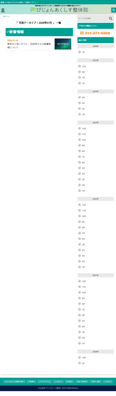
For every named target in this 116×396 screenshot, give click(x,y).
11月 (84, 134)
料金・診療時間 (89, 382)
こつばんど (63, 382)
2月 (83, 108)
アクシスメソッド (48, 382)
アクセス (7, 386)
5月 (83, 97)
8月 (83, 72)
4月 (83, 173)
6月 (83, 162)
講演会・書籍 (104, 382)
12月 (84, 66)
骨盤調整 (34, 382)
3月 (83, 103)
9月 (83, 145)
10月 (84, 140)
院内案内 (76, 382)
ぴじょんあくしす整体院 (53, 393)
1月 (83, 52)
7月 (83, 77)
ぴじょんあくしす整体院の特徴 (15, 382)
